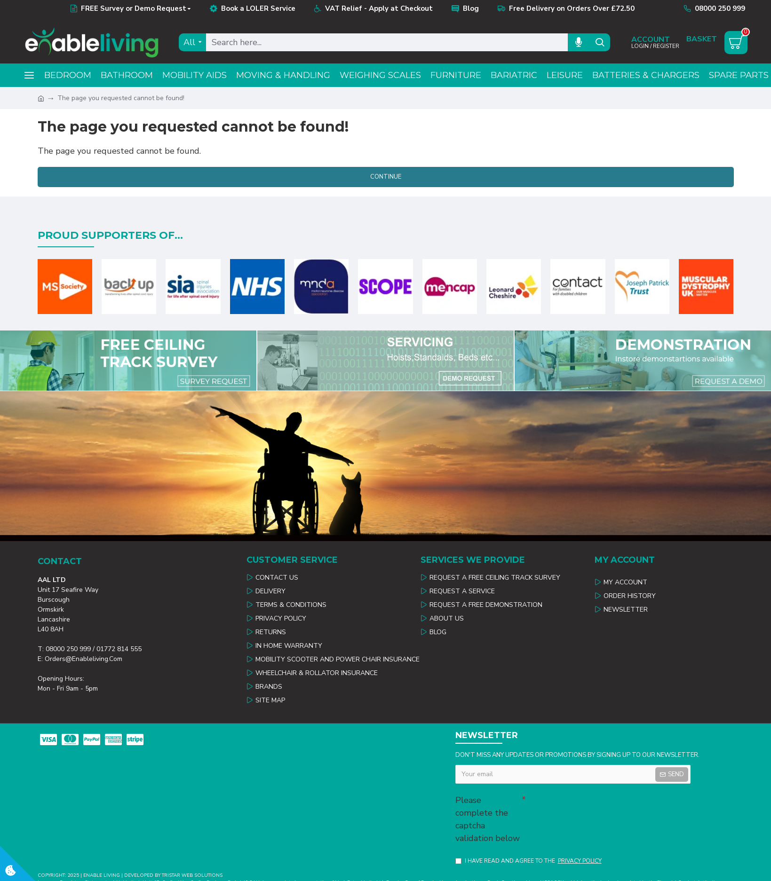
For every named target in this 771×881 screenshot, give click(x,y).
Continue (385, 177)
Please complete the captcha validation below (487, 819)
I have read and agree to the (529, 861)
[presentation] (592, 808)
